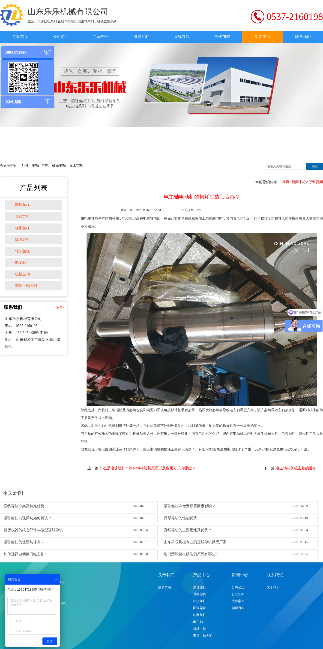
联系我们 (303, 36)
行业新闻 (315, 182)
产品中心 (101, 36)
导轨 (45, 165)
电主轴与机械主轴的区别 (296, 468)
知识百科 (238, 608)
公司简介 (61, 36)
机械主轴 (59, 165)
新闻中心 (262, 36)
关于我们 (166, 575)
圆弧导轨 (22, 239)
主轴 (35, 165)
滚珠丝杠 (141, 36)
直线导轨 (182, 36)
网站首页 (20, 36)
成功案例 (164, 587)
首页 (285, 182)
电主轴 (20, 263)
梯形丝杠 (22, 228)
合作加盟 (222, 36)
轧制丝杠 (22, 251)
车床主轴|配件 (26, 286)
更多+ (60, 307)
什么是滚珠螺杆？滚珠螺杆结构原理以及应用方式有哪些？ (147, 468)
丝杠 (25, 165)
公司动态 (238, 587)
